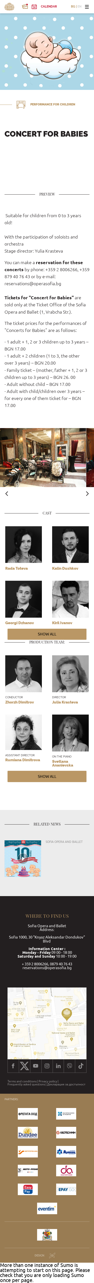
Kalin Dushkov (65, 568)
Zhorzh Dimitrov (19, 702)
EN (79, 6)
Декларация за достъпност (66, 1084)
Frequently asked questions (26, 1084)
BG (73, 6)
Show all (47, 634)
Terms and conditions (22, 1081)
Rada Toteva (16, 568)
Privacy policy (48, 1081)
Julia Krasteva (65, 702)
